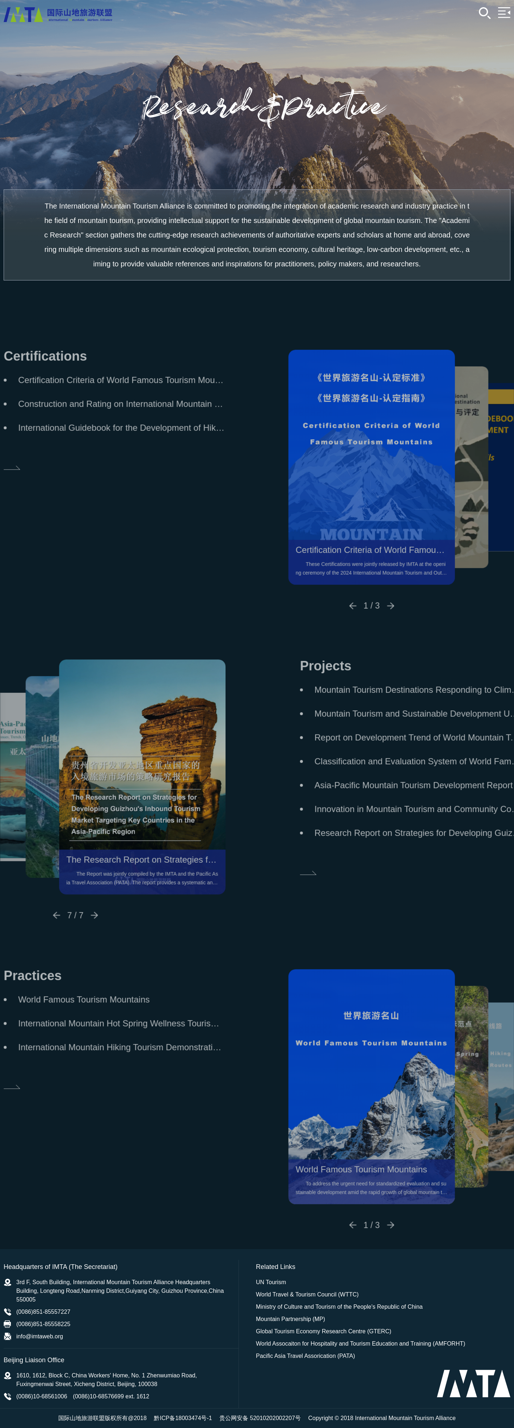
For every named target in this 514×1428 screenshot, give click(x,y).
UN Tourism (271, 1282)
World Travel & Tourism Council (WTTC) (307, 1294)
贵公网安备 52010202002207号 (260, 1418)
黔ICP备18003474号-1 (183, 1418)
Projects (349, 689)
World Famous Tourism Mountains (385, 1193)
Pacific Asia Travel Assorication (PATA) (305, 1356)
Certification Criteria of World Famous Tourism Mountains (396, 574)
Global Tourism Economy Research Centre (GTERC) (323, 1331)
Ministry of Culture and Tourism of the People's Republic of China (339, 1307)
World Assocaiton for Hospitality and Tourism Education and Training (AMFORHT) (360, 1344)
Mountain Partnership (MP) (290, 1319)
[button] (377, 629)
